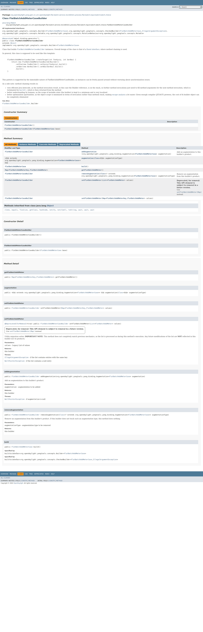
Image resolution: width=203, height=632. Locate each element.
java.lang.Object (9, 23)
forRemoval (21, 324)
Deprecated (39, 2)
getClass (33, 210)
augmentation (88, 158)
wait (80, 210)
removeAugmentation (91, 174)
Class (96, 158)
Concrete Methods (47, 144)
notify (52, 210)
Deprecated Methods (69, 144)
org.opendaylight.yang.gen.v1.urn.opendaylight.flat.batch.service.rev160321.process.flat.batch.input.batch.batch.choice (61, 15)
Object (13, 43)
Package (13, 2)
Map (6, 170)
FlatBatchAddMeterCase (56, 31)
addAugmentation (89, 152)
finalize (23, 210)
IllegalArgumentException (154, 31)
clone (7, 210)
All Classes (5, 6)
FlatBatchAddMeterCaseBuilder (19, 125)
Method (31, 9)
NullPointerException (15, 361)
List (105, 180)
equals (15, 210)
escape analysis (118, 95)
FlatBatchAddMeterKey (19, 170)
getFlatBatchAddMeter (92, 170)
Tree (31, 2)
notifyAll (61, 210)
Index (47, 2)
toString (72, 210)
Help (53, 2)
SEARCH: (175, 7)
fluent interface (93, 49)
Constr (24, 9)
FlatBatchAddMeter (38, 170)
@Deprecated (10, 324)
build (84, 166)
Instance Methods (27, 144)
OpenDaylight (18, 483)
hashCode (43, 210)
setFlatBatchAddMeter (92, 180)
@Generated (7, 38)
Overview (4, 2)
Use (26, 2)
